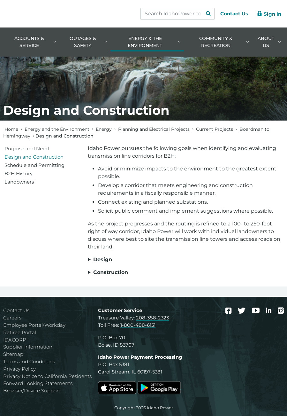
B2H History (18, 173)
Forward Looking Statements (37, 383)
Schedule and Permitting (34, 165)
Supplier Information (27, 347)
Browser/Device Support (31, 391)
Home (11, 129)
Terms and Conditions (29, 361)
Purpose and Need (26, 148)
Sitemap (13, 354)
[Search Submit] (205, 14)
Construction (110, 272)
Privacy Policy (19, 369)
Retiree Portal (19, 332)
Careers (12, 318)
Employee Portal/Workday (34, 325)
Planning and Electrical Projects (154, 129)
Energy (104, 129)
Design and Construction (34, 157)
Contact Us (16, 310)
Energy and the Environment (57, 129)
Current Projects (214, 129)
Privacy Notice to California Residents (47, 376)
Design (102, 259)
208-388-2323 (152, 318)
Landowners (19, 182)
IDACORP (14, 340)
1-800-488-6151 (137, 325)
